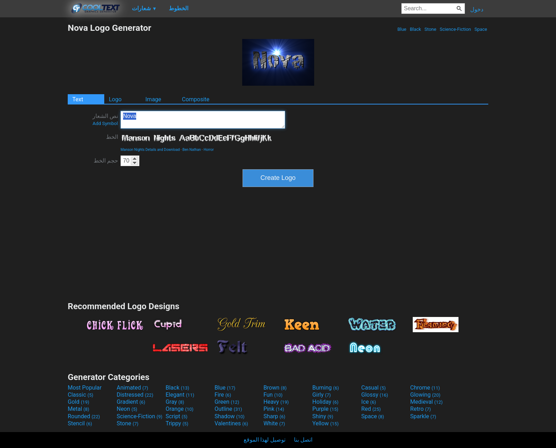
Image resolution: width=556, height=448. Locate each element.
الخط (112, 137)
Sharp (274, 416)
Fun (273, 394)
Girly (321, 394)
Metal (78, 409)
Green (227, 401)
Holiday (325, 401)
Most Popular (85, 387)
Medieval (426, 401)
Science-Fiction (455, 29)
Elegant (180, 394)
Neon (127, 409)
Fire (223, 394)
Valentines (231, 423)
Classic (80, 394)
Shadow (230, 416)
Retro (420, 409)
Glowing (425, 394)
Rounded (84, 416)
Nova (203, 120)
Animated (132, 387)
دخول (476, 9)
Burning (325, 387)
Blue (401, 29)
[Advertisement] (33, 129)
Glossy (374, 394)
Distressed (135, 394)
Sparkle (423, 416)
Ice (368, 401)
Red (371, 409)
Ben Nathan (192, 150)
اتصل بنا (303, 439)
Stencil (80, 423)
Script (177, 416)
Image (153, 99)
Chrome (425, 387)
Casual (373, 387)
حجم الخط (106, 160)
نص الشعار (105, 119)
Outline (228, 409)
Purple (325, 409)
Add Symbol (105, 123)
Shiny (322, 416)
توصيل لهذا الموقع (264, 439)
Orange (180, 409)
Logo (115, 99)
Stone (430, 29)
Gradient (131, 401)
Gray (175, 401)
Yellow (325, 423)
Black (415, 29)
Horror (209, 150)
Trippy (177, 423)
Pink (273, 409)
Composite (196, 99)
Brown (275, 387)
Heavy (276, 401)
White (274, 423)
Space (480, 29)
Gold (78, 401)
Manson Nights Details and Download (150, 150)
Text (77, 99)
